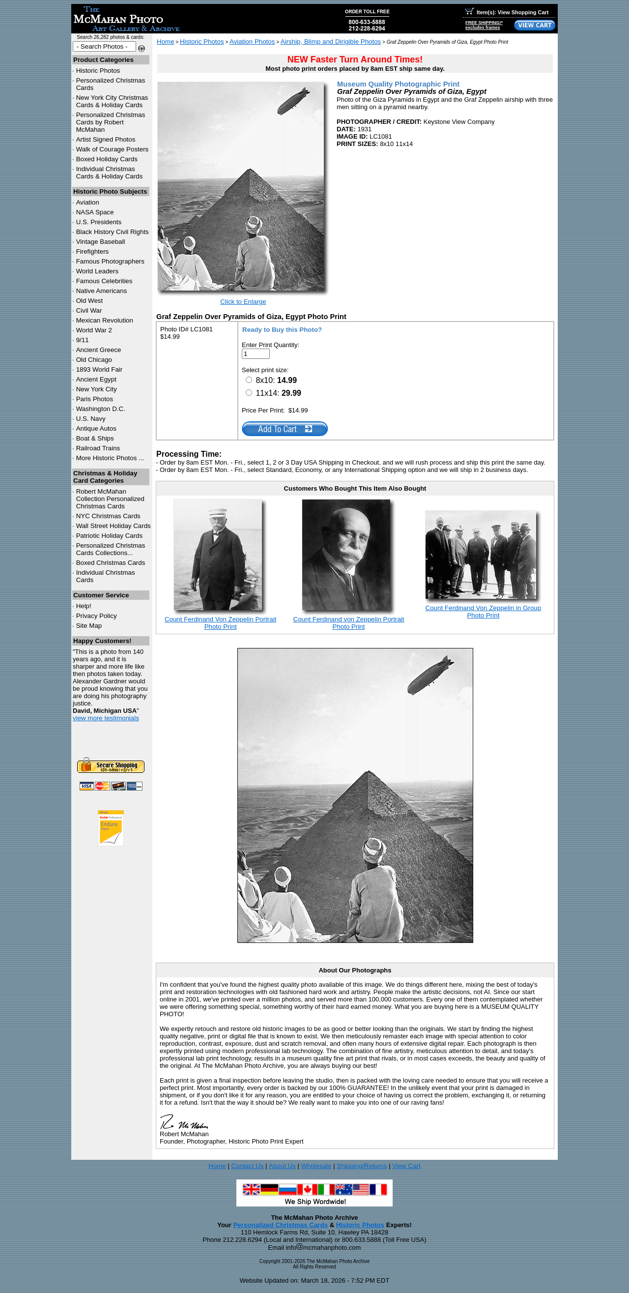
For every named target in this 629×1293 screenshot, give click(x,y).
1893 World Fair (99, 369)
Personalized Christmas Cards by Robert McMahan (110, 122)
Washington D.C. (100, 408)
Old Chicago (94, 359)
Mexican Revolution (104, 320)
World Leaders (97, 271)
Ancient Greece (98, 349)
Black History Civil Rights (112, 231)
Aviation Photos (252, 41)
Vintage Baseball (100, 241)
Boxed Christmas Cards (110, 562)
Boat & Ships (95, 438)
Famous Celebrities (104, 281)
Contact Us (247, 1166)
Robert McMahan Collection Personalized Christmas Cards (110, 499)
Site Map (89, 625)
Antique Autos (96, 428)
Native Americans (101, 290)
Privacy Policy (96, 615)
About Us (282, 1166)
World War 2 (94, 330)
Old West (89, 300)
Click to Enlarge (243, 301)
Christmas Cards (108, 516)
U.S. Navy (91, 418)
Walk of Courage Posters (112, 149)
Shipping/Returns (362, 1166)
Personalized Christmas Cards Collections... (110, 549)
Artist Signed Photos (106, 139)
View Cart (406, 1166)
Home (165, 41)
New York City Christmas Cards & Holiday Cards (112, 101)
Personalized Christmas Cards (280, 1225)
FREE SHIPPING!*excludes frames (484, 25)
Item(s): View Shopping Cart (506, 12)
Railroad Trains (98, 448)
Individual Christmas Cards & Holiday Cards (109, 172)
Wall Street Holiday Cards (113, 525)
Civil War (89, 310)
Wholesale (316, 1166)
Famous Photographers (110, 261)
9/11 (82, 340)
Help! (83, 606)
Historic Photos (98, 70)
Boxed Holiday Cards (107, 159)
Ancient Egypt (96, 379)
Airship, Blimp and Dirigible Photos (331, 41)
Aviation (87, 202)
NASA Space (95, 212)
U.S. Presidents (99, 222)
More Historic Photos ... (110, 458)
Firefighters (92, 251)
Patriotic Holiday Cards (109, 535)
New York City (96, 389)
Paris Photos (95, 399)
